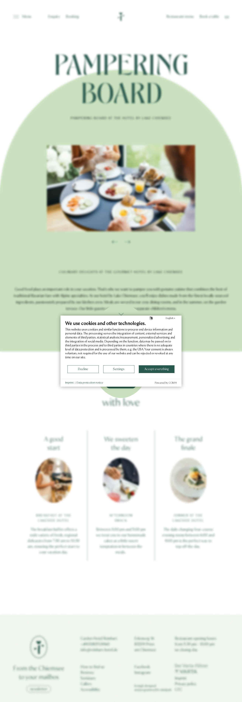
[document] (121, 342)
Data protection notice (90, 382)
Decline (83, 369)
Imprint (69, 382)
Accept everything (156, 369)
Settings (118, 369)
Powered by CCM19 (166, 382)
